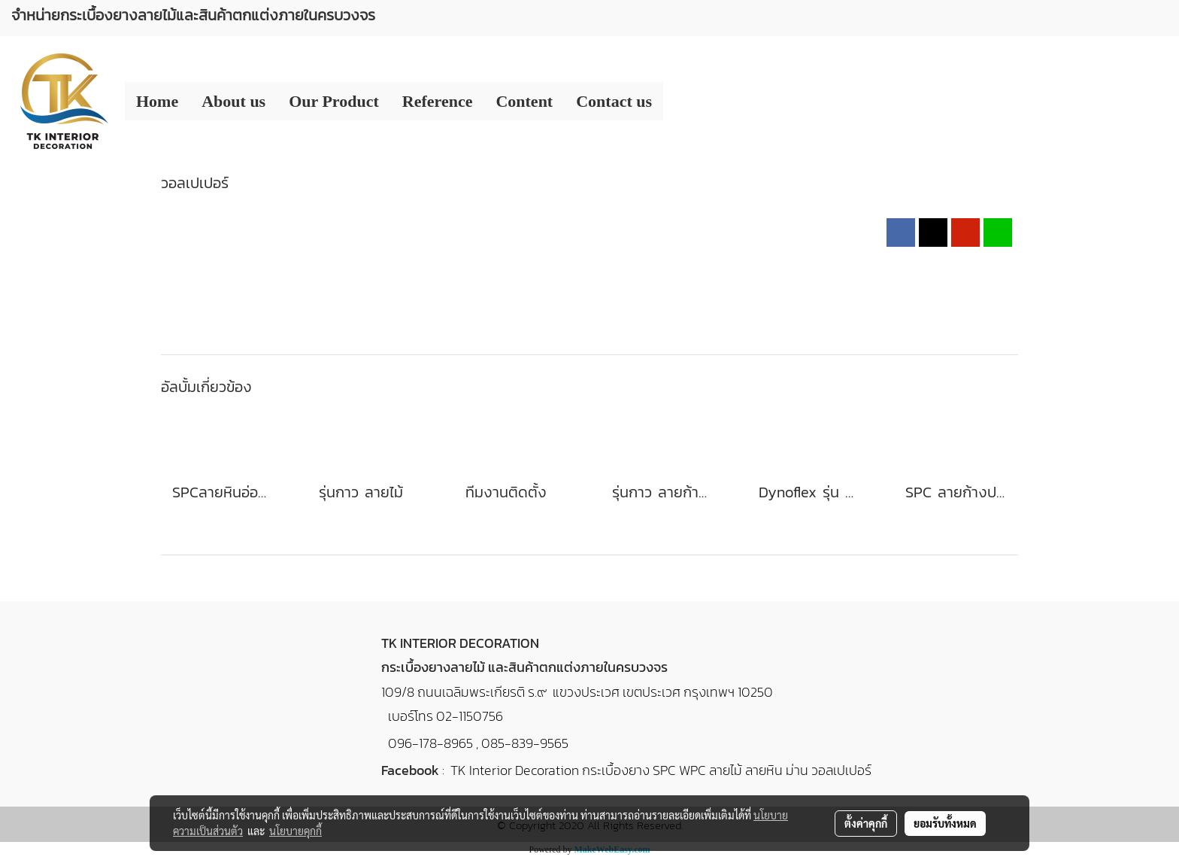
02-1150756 (469, 716)
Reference (437, 101)
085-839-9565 (524, 743)
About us (233, 101)
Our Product (334, 101)
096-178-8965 (430, 743)
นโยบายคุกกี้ (295, 830)
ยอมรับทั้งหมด (945, 823)
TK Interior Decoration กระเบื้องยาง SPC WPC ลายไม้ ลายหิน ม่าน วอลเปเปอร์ (660, 770)
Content (524, 101)
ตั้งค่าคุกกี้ (865, 823)
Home (157, 101)
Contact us (614, 101)
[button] (677, 102)
